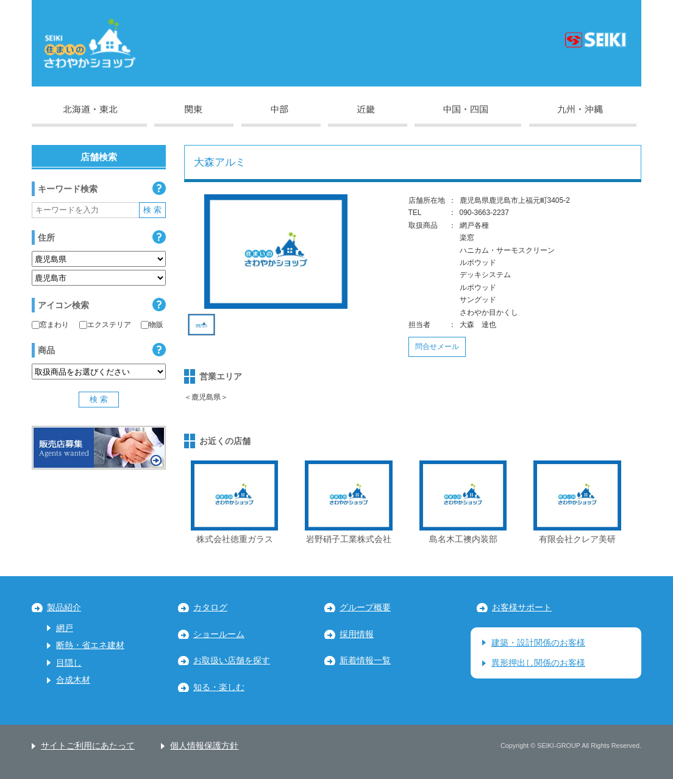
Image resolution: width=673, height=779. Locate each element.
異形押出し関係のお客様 (538, 663)
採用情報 (357, 634)
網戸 (64, 628)
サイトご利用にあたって (88, 745)
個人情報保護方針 (204, 745)
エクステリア (105, 324)
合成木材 (73, 680)
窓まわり (50, 324)
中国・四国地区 (468, 116)
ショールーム (218, 634)
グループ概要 (365, 607)
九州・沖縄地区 (582, 116)
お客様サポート (522, 607)
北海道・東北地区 (89, 116)
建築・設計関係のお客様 (538, 642)
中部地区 (281, 116)
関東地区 (193, 116)
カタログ (210, 607)
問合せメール (437, 346)
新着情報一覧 (365, 660)
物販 (152, 324)
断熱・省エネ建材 (90, 645)
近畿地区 (367, 116)
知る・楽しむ (218, 687)
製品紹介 (64, 607)
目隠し (69, 663)
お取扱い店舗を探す (231, 660)
